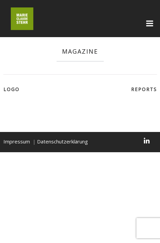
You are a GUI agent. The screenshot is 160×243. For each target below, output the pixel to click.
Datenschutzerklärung (62, 141)
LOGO (11, 89)
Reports (144, 89)
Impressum (16, 141)
